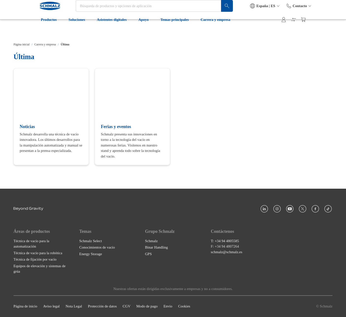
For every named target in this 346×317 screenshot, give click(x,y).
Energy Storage (90, 254)
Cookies (184, 306)
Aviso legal (51, 306)
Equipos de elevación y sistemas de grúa (39, 269)
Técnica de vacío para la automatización (31, 244)
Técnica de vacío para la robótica (37, 253)
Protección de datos (102, 306)
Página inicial (21, 44)
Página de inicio (25, 306)
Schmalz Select (90, 241)
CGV (127, 306)
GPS (148, 254)
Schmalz (151, 241)
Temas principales (151, 31)
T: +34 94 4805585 (225, 241)
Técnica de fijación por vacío (34, 260)
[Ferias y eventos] (132, 116)
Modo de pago (147, 306)
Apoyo (120, 31)
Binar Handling (156, 248)
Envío (167, 306)
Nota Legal (74, 306)
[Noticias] (51, 116)
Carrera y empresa (192, 31)
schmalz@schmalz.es (226, 252)
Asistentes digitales (88, 31)
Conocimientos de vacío (97, 248)
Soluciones (53, 31)
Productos (25, 31)
